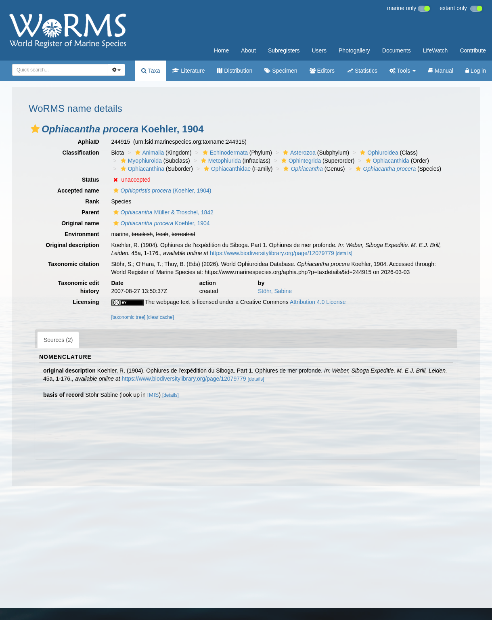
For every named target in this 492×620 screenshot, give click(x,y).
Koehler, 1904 (160, 223)
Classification (80, 152)
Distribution (234, 70)
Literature (188, 70)
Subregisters (284, 50)
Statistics (362, 70)
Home (221, 50)
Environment (82, 234)
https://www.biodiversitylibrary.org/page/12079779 (272, 253)
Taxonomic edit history (78, 287)
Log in (475, 70)
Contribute (473, 50)
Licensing (86, 302)
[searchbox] (59, 69)
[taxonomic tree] (128, 317)
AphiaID (88, 141)
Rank (92, 201)
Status (90, 179)
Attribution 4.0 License (318, 302)
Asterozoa (298, 152)
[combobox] (60, 70)
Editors (322, 70)
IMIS (153, 395)
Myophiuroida (140, 160)
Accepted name (78, 190)
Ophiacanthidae (226, 168)
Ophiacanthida (386, 160)
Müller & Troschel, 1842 (162, 212)
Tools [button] (402, 70)
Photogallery (354, 50)
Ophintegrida (300, 160)
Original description (72, 245)
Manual (440, 70)
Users (319, 50)
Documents (396, 50)
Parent (90, 212)
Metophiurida (220, 160)
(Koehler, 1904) (161, 190)
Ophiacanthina (141, 168)
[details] (344, 253)
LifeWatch (435, 50)
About (248, 50)
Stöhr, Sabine (275, 291)
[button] (35, 129)
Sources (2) (58, 340)
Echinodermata (224, 152)
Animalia (148, 152)
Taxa (150, 70)
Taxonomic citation (73, 264)
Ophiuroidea (378, 152)
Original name (80, 223)
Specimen (280, 70)
